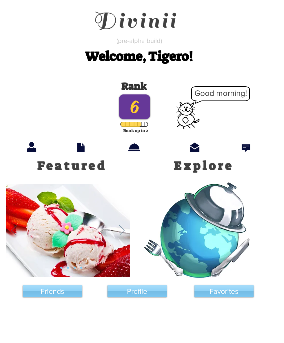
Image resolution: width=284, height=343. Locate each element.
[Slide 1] (55, 268)
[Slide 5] (81, 268)
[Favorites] (224, 291)
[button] (138, 57)
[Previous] (14, 230)
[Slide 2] (61, 268)
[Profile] (137, 291)
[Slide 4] (75, 268)
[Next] (122, 230)
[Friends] (52, 291)
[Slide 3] (68, 268)
